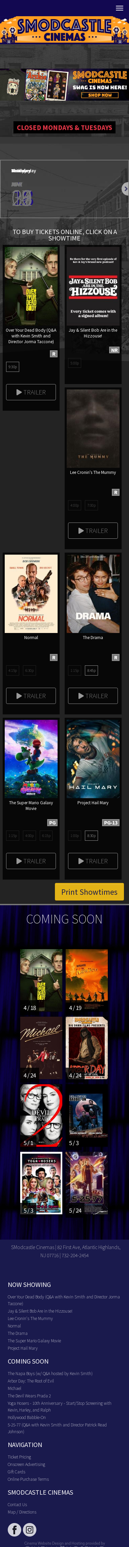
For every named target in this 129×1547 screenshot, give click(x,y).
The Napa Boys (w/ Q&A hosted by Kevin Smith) (50, 1373)
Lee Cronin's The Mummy (30, 1318)
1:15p (74, 670)
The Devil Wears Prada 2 (29, 1395)
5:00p (74, 362)
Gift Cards (16, 1471)
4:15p (12, 670)
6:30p (29, 670)
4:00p (74, 505)
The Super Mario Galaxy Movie (34, 1340)
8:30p (91, 835)
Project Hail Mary (23, 1348)
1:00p (74, 835)
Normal (14, 1325)
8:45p (91, 670)
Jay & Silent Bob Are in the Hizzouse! (40, 1311)
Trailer (31, 391)
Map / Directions (22, 1512)
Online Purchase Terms (28, 1479)
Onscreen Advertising (26, 1464)
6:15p (46, 835)
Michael (14, 1388)
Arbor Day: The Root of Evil (31, 1381)
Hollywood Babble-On (27, 1417)
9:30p (12, 366)
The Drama (18, 1333)
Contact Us (17, 1504)
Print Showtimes (89, 892)
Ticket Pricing (19, 1457)
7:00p (91, 505)
